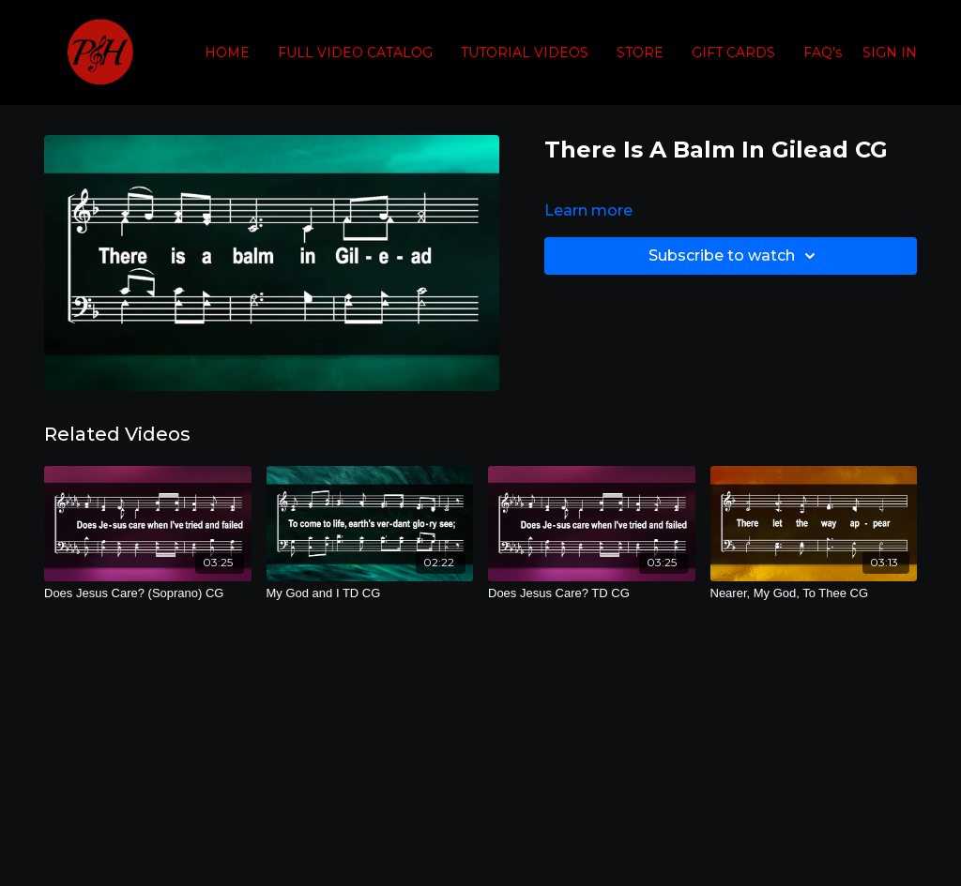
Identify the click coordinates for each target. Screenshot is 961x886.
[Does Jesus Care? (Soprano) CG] (148, 593)
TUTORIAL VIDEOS (524, 52)
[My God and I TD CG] (370, 593)
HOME (227, 52)
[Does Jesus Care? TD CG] (591, 593)
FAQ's (822, 52)
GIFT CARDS (733, 52)
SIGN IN (889, 52)
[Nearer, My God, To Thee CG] (814, 593)
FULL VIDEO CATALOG (355, 52)
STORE (640, 52)
